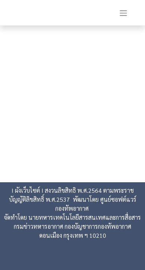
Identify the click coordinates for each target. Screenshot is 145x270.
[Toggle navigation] (123, 13)
